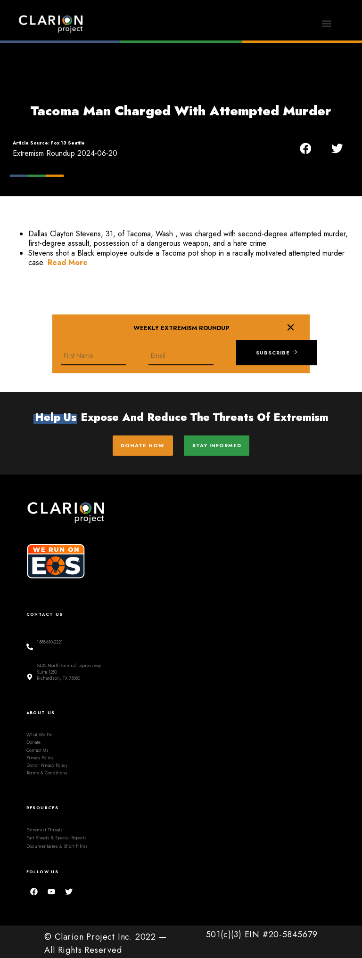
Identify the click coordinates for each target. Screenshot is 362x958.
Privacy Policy (39, 753)
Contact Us (37, 746)
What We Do (39, 730)
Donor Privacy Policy (46, 761)
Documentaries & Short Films (57, 842)
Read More (68, 262)
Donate (33, 738)
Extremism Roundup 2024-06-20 (65, 153)
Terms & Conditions (46, 769)
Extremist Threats (44, 825)
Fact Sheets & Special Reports (56, 834)
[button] (327, 24)
